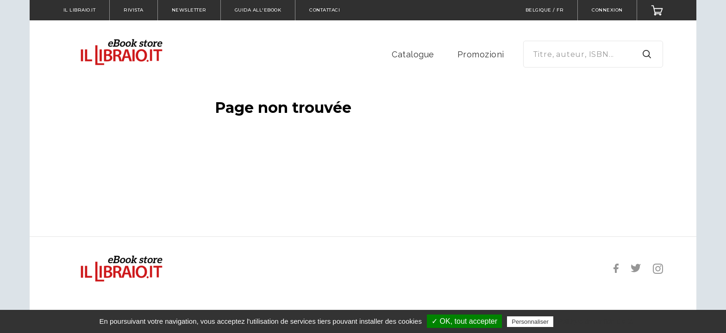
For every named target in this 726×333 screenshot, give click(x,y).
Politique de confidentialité (595, 321)
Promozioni (480, 54)
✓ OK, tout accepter (464, 321)
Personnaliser (530, 321)
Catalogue (413, 54)
